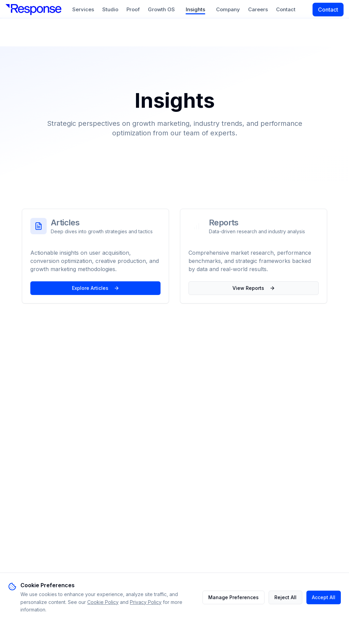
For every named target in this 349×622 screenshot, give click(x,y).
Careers (258, 9)
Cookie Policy (103, 602)
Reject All (285, 597)
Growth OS (161, 9)
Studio (110, 9)
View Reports (253, 288)
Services (83, 9)
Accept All (323, 597)
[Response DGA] (33, 9)
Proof (133, 9)
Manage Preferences (233, 597)
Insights (195, 9)
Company (228, 9)
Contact (285, 9)
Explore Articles (95, 288)
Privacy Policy (146, 602)
